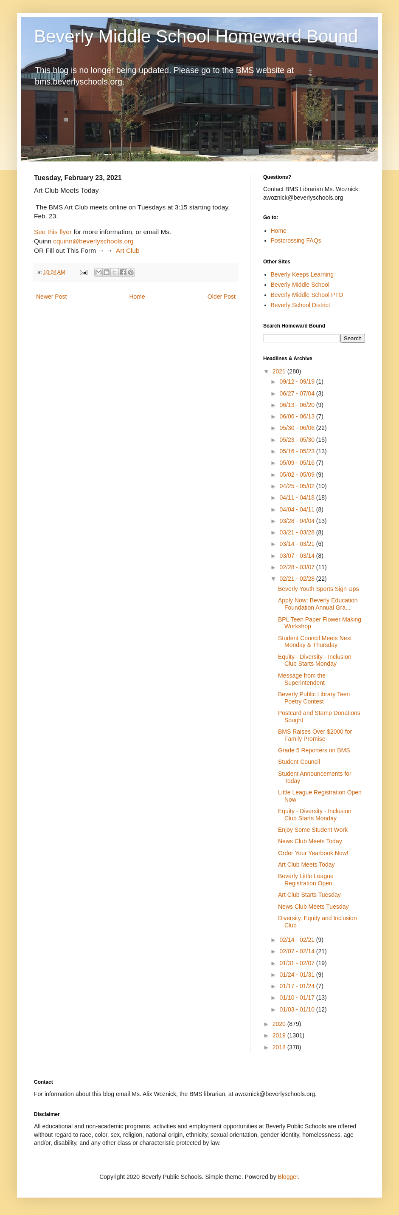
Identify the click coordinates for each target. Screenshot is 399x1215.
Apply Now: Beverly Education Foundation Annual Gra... (318, 604)
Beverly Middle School (300, 284)
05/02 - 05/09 (297, 474)
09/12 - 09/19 (297, 381)
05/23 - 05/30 (297, 439)
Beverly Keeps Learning (302, 274)
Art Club (128, 250)
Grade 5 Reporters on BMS (314, 750)
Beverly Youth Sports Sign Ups (318, 588)
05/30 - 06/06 (297, 427)
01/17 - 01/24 (297, 986)
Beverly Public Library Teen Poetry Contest (314, 698)
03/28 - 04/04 (297, 520)
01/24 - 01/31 (297, 974)
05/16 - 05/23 (297, 451)
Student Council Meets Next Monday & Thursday (315, 642)
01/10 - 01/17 (297, 997)
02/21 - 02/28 (297, 578)
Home (137, 296)
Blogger (288, 1176)
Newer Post (51, 296)
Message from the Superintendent (302, 679)
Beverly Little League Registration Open (306, 880)
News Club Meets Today (310, 841)
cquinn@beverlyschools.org (93, 241)
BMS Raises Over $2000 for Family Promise (315, 735)
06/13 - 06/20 (297, 404)
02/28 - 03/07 (297, 567)
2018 (280, 1047)
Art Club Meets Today (306, 864)
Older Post (222, 296)
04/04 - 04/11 (297, 509)
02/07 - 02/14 (297, 951)
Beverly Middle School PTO (307, 294)
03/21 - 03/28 (297, 532)
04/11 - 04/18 (297, 497)
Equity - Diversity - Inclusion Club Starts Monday (314, 660)
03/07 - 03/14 (297, 555)
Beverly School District (300, 305)
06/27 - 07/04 (297, 393)
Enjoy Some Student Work (313, 829)
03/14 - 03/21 (297, 543)
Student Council (299, 761)
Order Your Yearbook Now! (313, 853)
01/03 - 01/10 (297, 1009)
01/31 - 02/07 (297, 963)
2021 (280, 371)
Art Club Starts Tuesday (309, 894)
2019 (280, 1035)
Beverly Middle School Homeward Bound (196, 36)
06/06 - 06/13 (297, 416)
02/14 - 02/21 (297, 939)
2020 (280, 1023)
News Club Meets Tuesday (313, 906)
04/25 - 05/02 (297, 486)
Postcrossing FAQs (296, 240)
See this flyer (53, 231)
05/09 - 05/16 (297, 462)
